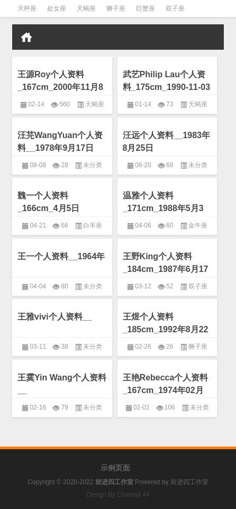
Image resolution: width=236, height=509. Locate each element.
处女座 (56, 8)
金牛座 (197, 225)
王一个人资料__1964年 (61, 256)
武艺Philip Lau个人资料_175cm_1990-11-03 (166, 81)
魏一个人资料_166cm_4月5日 (48, 202)
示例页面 (115, 467)
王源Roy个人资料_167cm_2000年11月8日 (60, 87)
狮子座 (115, 8)
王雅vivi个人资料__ (54, 316)
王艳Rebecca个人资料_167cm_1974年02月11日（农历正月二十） (165, 390)
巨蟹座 (145, 8)
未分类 (92, 165)
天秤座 (27, 8)
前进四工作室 (189, 482)
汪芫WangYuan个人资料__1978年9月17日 (60, 141)
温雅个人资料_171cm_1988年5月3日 (163, 208)
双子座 (175, 8)
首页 (26, 37)
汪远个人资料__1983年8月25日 (166, 141)
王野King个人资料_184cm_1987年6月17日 (165, 269)
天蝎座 (86, 8)
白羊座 (92, 225)
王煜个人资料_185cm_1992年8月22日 (165, 329)
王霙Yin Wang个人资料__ (61, 384)
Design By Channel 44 (117, 494)
